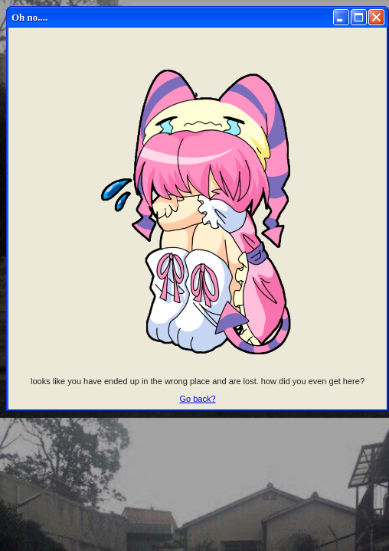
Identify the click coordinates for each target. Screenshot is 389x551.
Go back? (197, 398)
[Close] (376, 17)
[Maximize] (359, 17)
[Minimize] (341, 17)
